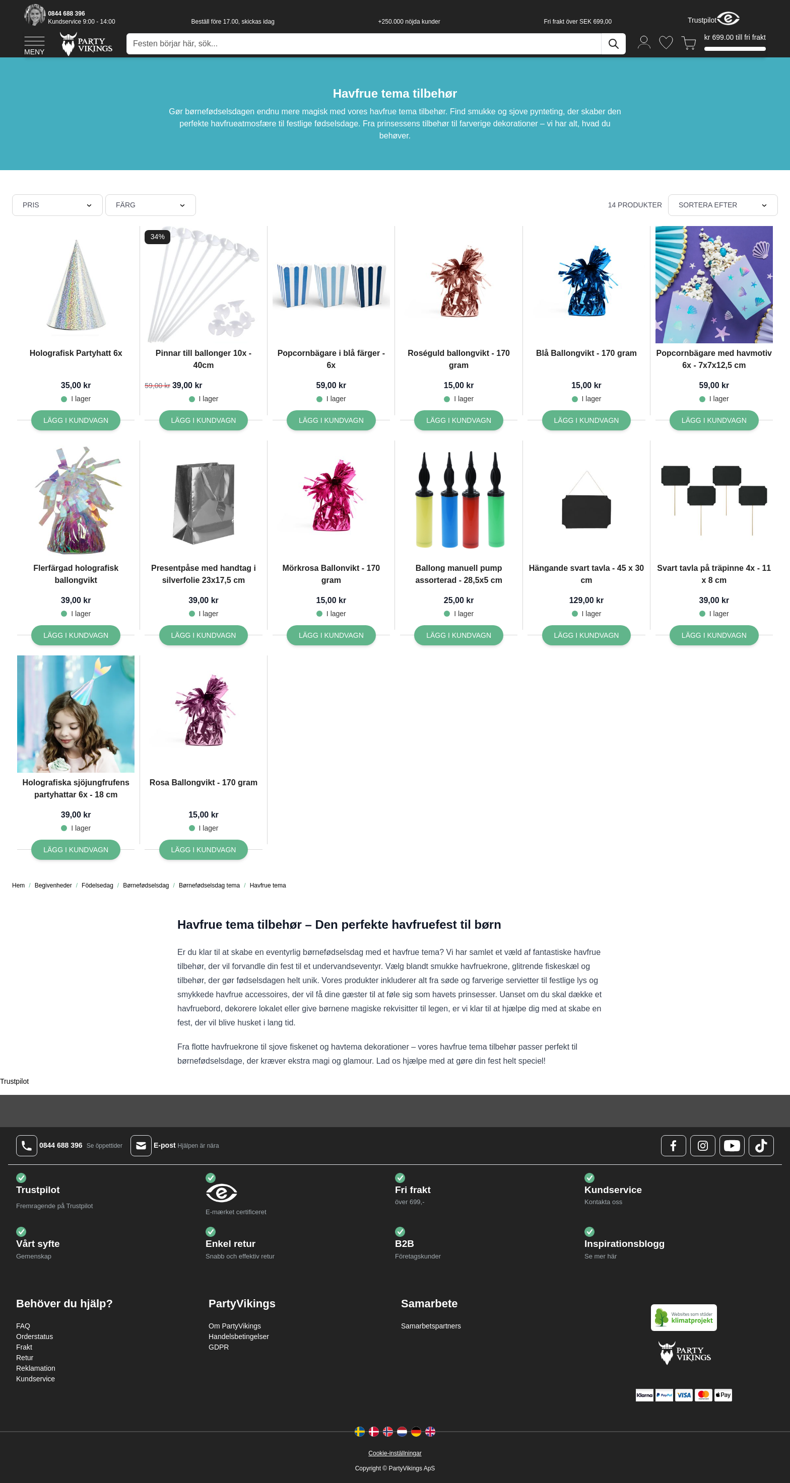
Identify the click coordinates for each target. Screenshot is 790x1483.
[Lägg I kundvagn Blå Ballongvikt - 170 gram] (586, 420)
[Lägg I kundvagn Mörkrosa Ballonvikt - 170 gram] (331, 635)
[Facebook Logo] (673, 1145)
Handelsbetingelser (239, 1336)
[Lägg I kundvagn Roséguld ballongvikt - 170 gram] (458, 420)
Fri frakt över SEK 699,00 (578, 21)
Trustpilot (702, 20)
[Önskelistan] (666, 42)
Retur (24, 1358)
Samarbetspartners (431, 1326)
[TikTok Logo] (761, 1145)
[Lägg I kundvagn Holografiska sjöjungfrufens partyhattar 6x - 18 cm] (75, 850)
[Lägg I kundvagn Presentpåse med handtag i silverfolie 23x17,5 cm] (203, 635)
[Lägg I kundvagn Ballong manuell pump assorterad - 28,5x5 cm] (458, 635)
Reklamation (35, 1368)
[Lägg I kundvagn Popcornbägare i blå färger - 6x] (331, 420)
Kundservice (35, 1379)
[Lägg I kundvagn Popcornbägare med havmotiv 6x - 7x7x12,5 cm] (714, 420)
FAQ (23, 1326)
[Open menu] (34, 44)
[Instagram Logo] (702, 1145)
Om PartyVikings (235, 1326)
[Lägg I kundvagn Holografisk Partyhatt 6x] (75, 420)
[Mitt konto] (644, 41)
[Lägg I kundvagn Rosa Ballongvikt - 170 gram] (203, 850)
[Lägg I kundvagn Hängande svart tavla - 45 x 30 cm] (586, 635)
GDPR (219, 1347)
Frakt (24, 1347)
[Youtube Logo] (732, 1145)
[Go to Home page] (85, 43)
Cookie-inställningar (394, 1453)
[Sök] (614, 43)
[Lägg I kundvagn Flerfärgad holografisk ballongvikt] (75, 635)
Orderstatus (34, 1336)
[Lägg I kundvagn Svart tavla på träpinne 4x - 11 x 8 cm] (714, 635)
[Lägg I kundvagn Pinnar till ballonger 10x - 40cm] (203, 420)
